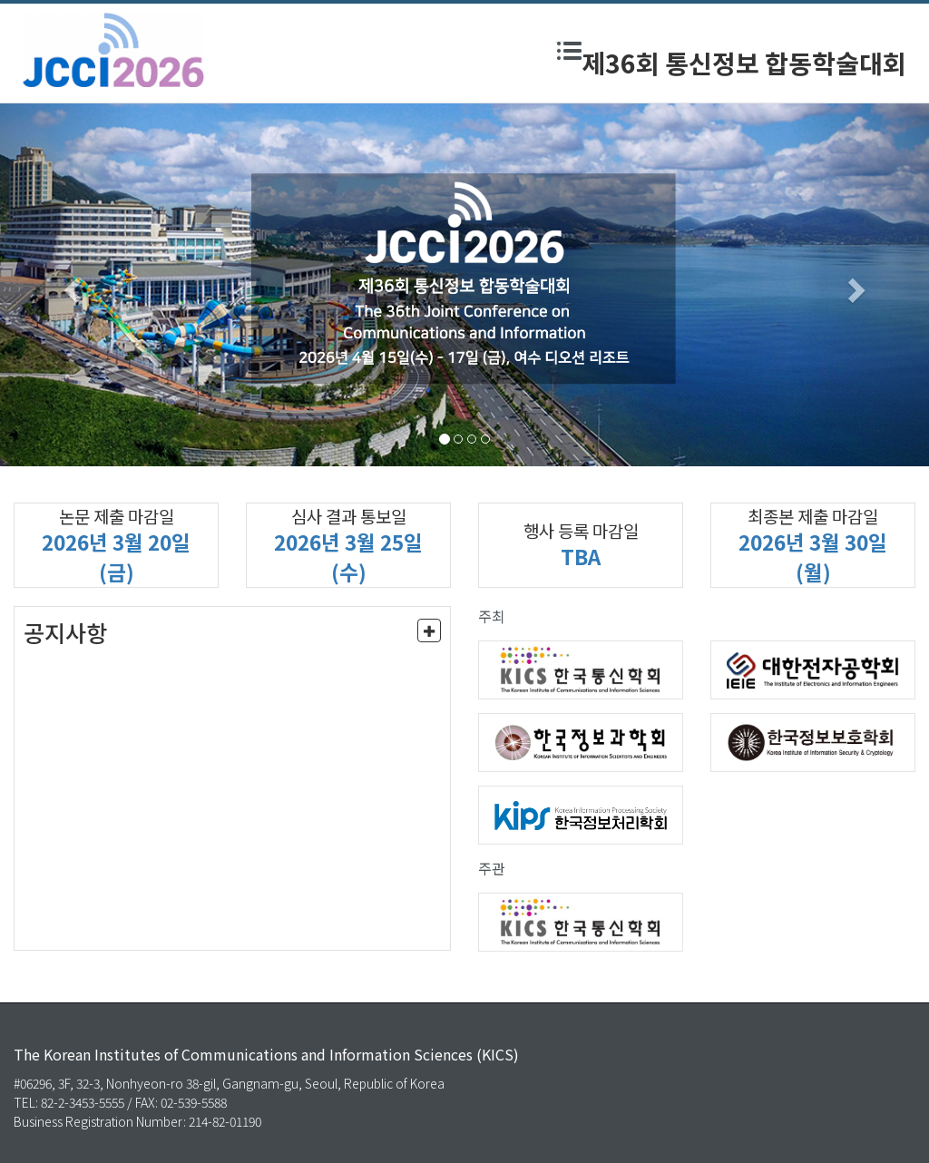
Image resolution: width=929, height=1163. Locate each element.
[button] (70, 284)
